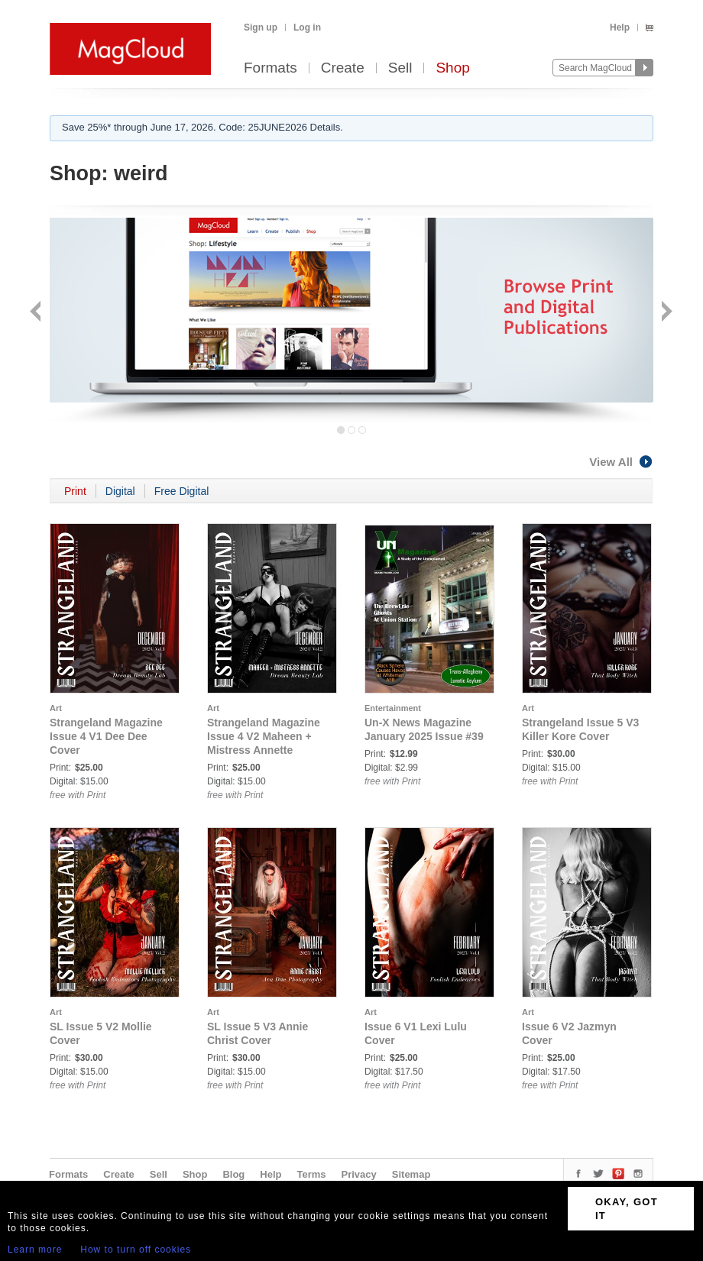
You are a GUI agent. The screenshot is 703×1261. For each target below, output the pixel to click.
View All (621, 461)
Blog (233, 1174)
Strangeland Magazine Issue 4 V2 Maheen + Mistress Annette (263, 736)
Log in (307, 27)
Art (56, 708)
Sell (400, 68)
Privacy (359, 1174)
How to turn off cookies (135, 1249)
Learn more (35, 1249)
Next (665, 313)
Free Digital (181, 491)
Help (620, 27)
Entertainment (392, 708)
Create (342, 68)
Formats (270, 68)
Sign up (260, 27)
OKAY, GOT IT (626, 1208)
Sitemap (411, 1174)
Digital (120, 491)
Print (75, 491)
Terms (311, 1174)
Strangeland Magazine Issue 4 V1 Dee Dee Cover (106, 736)
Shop (452, 68)
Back (37, 313)
